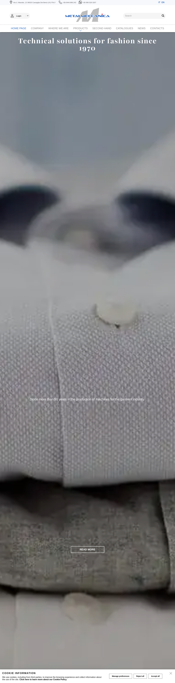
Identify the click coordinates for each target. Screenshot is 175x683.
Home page (18, 28)
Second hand (101, 28)
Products (80, 28)
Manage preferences (120, 676)
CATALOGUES (124, 28)
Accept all (155, 676)
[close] (170, 673)
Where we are (58, 28)
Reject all (140, 676)
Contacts (157, 28)
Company (37, 28)
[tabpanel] (87, 357)
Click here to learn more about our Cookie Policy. (43, 679)
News (142, 28)
